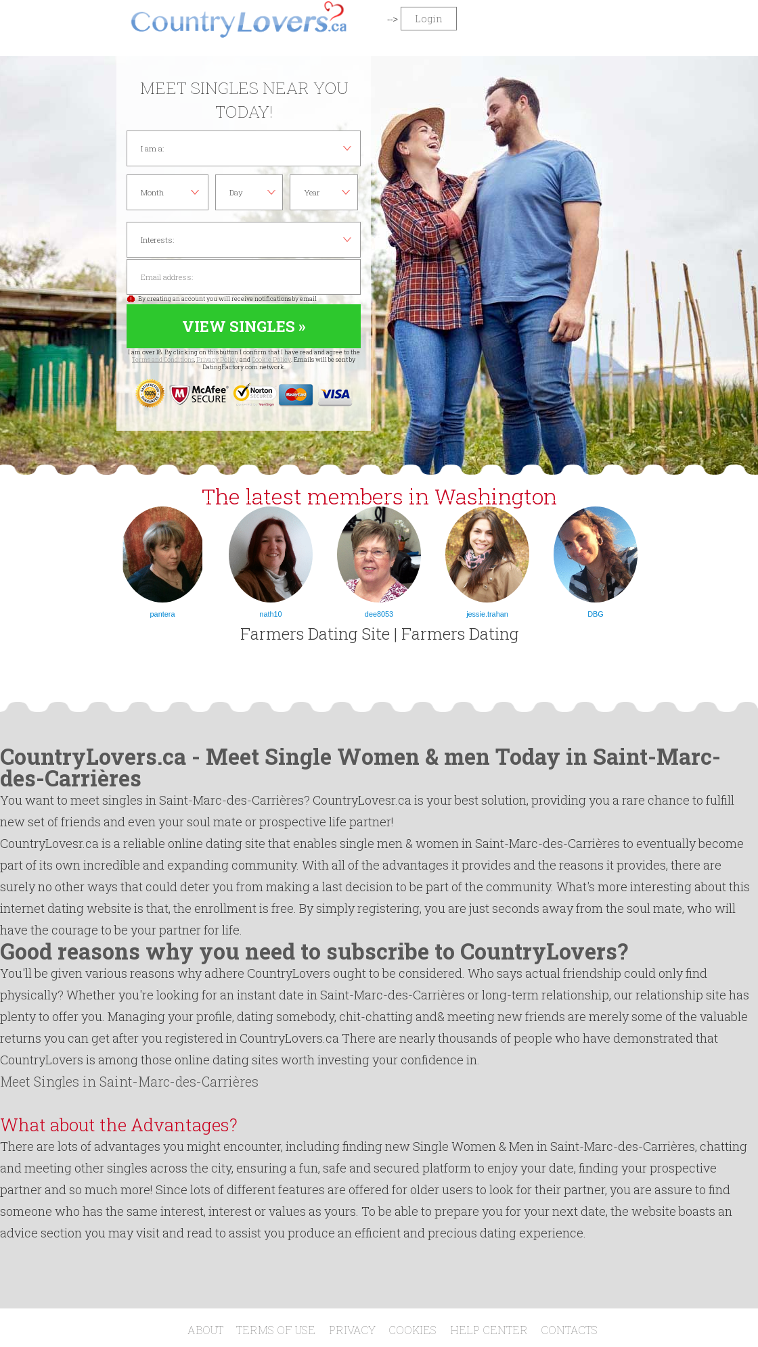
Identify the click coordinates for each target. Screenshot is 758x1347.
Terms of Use (275, 1330)
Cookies (412, 1330)
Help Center (489, 1330)
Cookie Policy (271, 359)
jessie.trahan (487, 614)
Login (429, 18)
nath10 (270, 614)
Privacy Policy (217, 359)
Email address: (244, 277)
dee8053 (379, 614)
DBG (595, 614)
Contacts (569, 1330)
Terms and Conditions (163, 359)
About (205, 1330)
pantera (162, 614)
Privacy (352, 1330)
